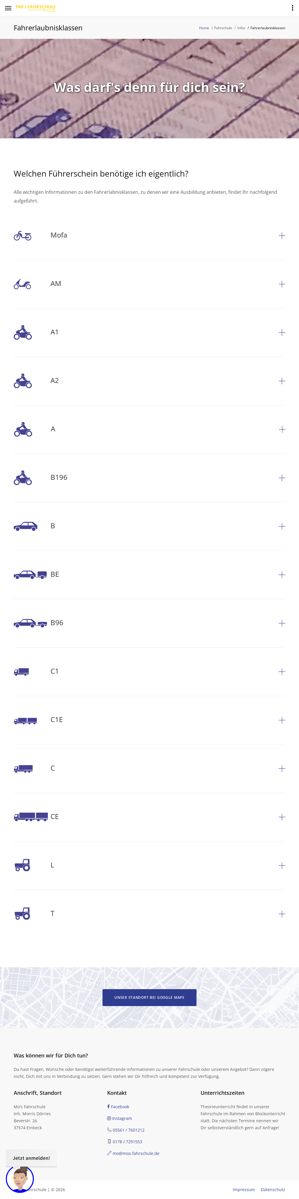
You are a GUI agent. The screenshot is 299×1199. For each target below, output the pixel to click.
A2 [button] (36, 381)
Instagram (119, 1118)
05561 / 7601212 (126, 1130)
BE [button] (36, 575)
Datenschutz (273, 1189)
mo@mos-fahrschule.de (133, 1153)
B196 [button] (40, 478)
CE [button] (36, 817)
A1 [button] (36, 333)
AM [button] (37, 284)
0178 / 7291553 (124, 1141)
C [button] (34, 769)
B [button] (34, 526)
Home (204, 27)
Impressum (244, 1189)
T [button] (34, 914)
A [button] (34, 429)
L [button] (34, 866)
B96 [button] (38, 623)
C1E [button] (38, 720)
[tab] (149, 236)
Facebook (118, 1106)
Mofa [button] (40, 236)
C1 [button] (36, 672)
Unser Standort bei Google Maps (149, 997)
